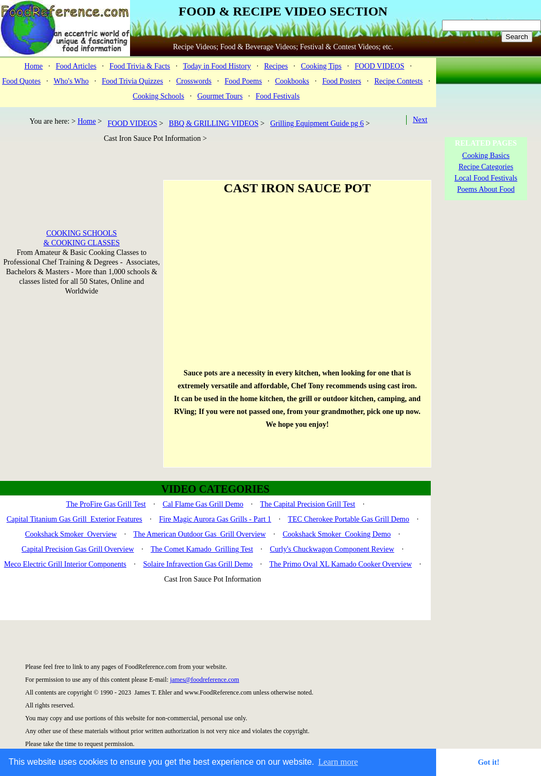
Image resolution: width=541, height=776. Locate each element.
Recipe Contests (398, 81)
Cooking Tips (321, 66)
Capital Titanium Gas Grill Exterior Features (74, 519)
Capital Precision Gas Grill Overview (77, 549)
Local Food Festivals (485, 178)
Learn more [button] (338, 761)
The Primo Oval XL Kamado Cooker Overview (340, 564)
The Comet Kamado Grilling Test (202, 549)
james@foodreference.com (204, 679)
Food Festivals (278, 96)
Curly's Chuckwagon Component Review (332, 549)
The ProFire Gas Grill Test (106, 504)
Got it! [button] (488, 762)
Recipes (276, 66)
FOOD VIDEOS (380, 66)
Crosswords (193, 81)
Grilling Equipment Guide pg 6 (317, 123)
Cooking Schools (158, 96)
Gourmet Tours (220, 96)
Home (34, 66)
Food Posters (341, 81)
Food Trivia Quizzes (132, 81)
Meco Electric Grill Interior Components (65, 564)
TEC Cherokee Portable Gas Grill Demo (348, 519)
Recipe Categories (486, 167)
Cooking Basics (485, 156)
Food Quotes (21, 81)
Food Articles (76, 66)
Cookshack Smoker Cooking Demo (337, 534)
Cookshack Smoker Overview (71, 534)
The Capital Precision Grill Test (307, 504)
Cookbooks (292, 81)
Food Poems (243, 81)
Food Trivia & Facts (140, 66)
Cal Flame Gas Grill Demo (203, 504)
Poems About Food (485, 189)
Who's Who (71, 81)
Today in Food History (217, 66)
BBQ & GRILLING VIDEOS (213, 123)
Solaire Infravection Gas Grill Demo (198, 564)
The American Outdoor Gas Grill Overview (199, 534)
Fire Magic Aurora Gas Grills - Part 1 (215, 519)
